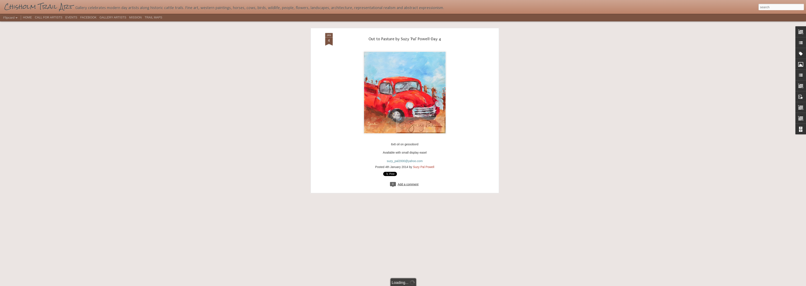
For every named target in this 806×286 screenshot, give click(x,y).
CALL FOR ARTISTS (48, 17)
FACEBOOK (88, 17)
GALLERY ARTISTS (113, 17)
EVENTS (71, 17)
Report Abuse (429, 283)
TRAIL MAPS (153, 17)
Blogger (416, 283)
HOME (27, 17)
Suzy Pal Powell (423, 101)
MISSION (135, 17)
